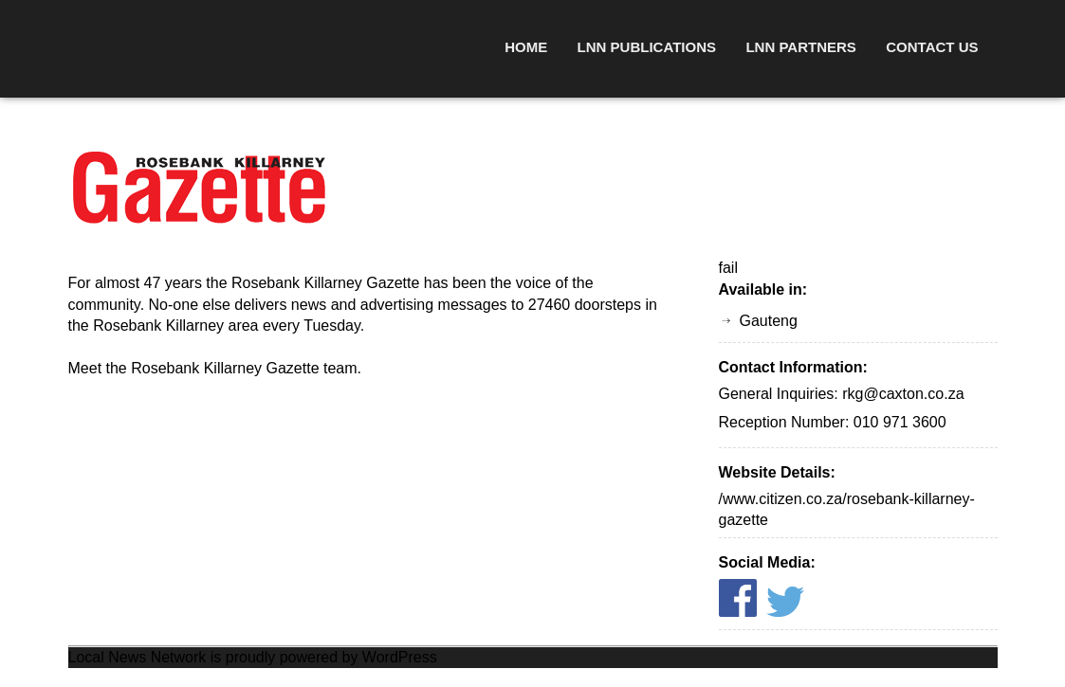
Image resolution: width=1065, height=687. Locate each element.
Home (526, 47)
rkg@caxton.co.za (903, 394)
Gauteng (769, 321)
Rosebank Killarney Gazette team (244, 368)
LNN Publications (647, 47)
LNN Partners (800, 47)
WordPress (399, 657)
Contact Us (932, 47)
